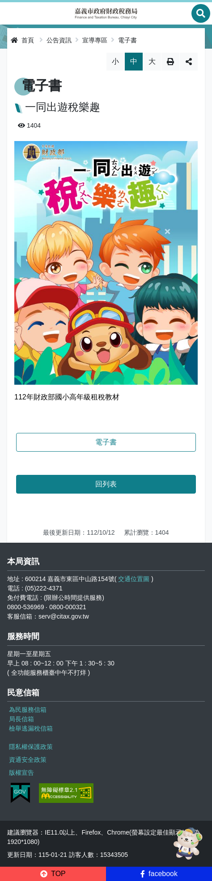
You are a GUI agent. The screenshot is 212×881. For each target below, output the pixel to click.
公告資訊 (59, 40)
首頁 (22, 40)
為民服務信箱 (28, 709)
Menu (11, 13)
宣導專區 (94, 40)
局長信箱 (21, 719)
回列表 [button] (106, 484)
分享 (189, 62)
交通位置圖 (133, 578)
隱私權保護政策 (31, 746)
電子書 (127, 40)
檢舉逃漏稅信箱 (31, 728)
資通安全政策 (28, 759)
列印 (170, 62)
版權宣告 (21, 772)
